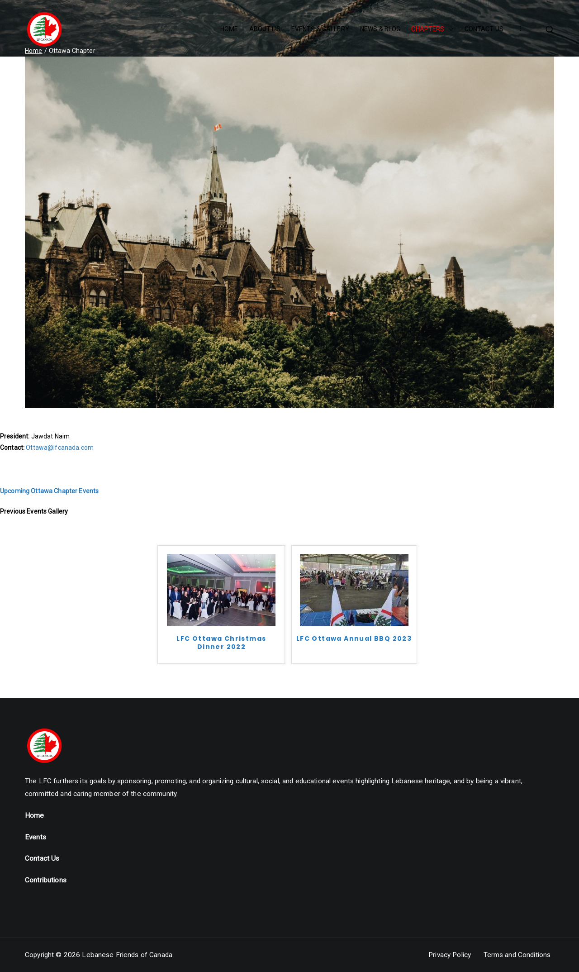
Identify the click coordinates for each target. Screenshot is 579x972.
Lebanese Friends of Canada (127, 955)
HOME (229, 29)
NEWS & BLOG (380, 29)
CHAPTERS (432, 29)
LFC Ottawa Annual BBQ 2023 (354, 638)
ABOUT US (264, 29)
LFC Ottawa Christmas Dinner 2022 (221, 642)
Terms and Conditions (517, 955)
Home (34, 815)
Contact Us (42, 858)
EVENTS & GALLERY (320, 29)
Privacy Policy (449, 955)
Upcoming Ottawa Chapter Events (49, 491)
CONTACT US (484, 29)
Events (35, 837)
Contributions (45, 880)
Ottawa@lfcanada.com (60, 447)
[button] (449, 29)
